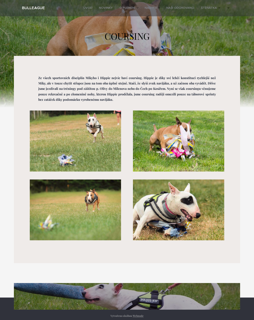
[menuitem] (171, 8)
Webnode (138, 315)
